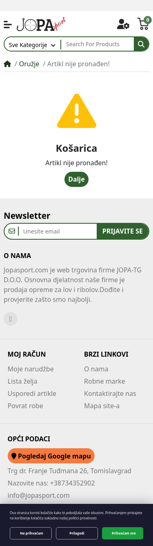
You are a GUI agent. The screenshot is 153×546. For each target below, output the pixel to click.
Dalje (76, 179)
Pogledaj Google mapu (51, 456)
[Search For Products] (97, 44)
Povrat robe (25, 405)
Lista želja (23, 381)
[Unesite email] (58, 231)
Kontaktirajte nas (110, 393)
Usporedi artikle (32, 393)
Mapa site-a (102, 405)
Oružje (29, 63)
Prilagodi (76, 533)
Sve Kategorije (28, 45)
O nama (96, 368)
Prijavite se (122, 231)
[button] (8, 24)
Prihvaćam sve (124, 533)
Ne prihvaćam (31, 533)
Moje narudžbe (31, 368)
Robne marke (104, 381)
